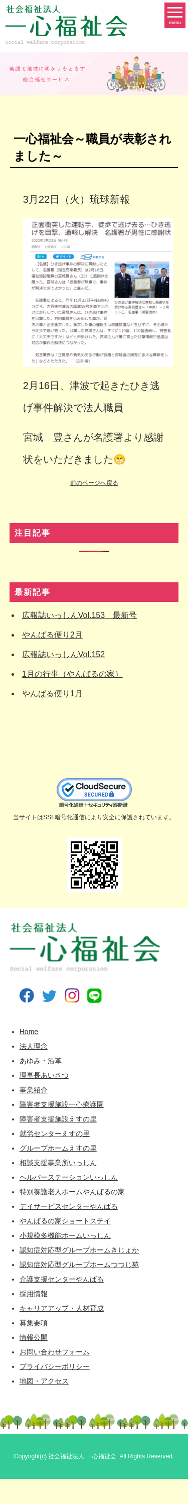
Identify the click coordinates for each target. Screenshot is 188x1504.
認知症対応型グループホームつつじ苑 (79, 1265)
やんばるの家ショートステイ (65, 1221)
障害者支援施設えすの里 (58, 1119)
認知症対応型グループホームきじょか (79, 1250)
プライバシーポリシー (55, 1366)
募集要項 (34, 1323)
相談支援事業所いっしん (58, 1163)
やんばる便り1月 (52, 693)
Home (29, 1032)
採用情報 (34, 1294)
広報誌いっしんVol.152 (63, 654)
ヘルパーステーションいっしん (69, 1177)
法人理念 (34, 1046)
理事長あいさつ (44, 1075)
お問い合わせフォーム (55, 1352)
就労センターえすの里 (55, 1134)
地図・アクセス (44, 1381)
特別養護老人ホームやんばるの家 (72, 1192)
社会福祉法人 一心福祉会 (82, 1456)
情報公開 (34, 1337)
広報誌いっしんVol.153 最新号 (79, 615)
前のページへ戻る (94, 482)
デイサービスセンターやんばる (69, 1206)
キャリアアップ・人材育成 (62, 1308)
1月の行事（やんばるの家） (72, 674)
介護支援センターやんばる (62, 1279)
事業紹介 (34, 1090)
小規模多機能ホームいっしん (65, 1235)
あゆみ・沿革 (41, 1061)
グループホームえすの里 (58, 1148)
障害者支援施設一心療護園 (62, 1104)
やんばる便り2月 (52, 635)
